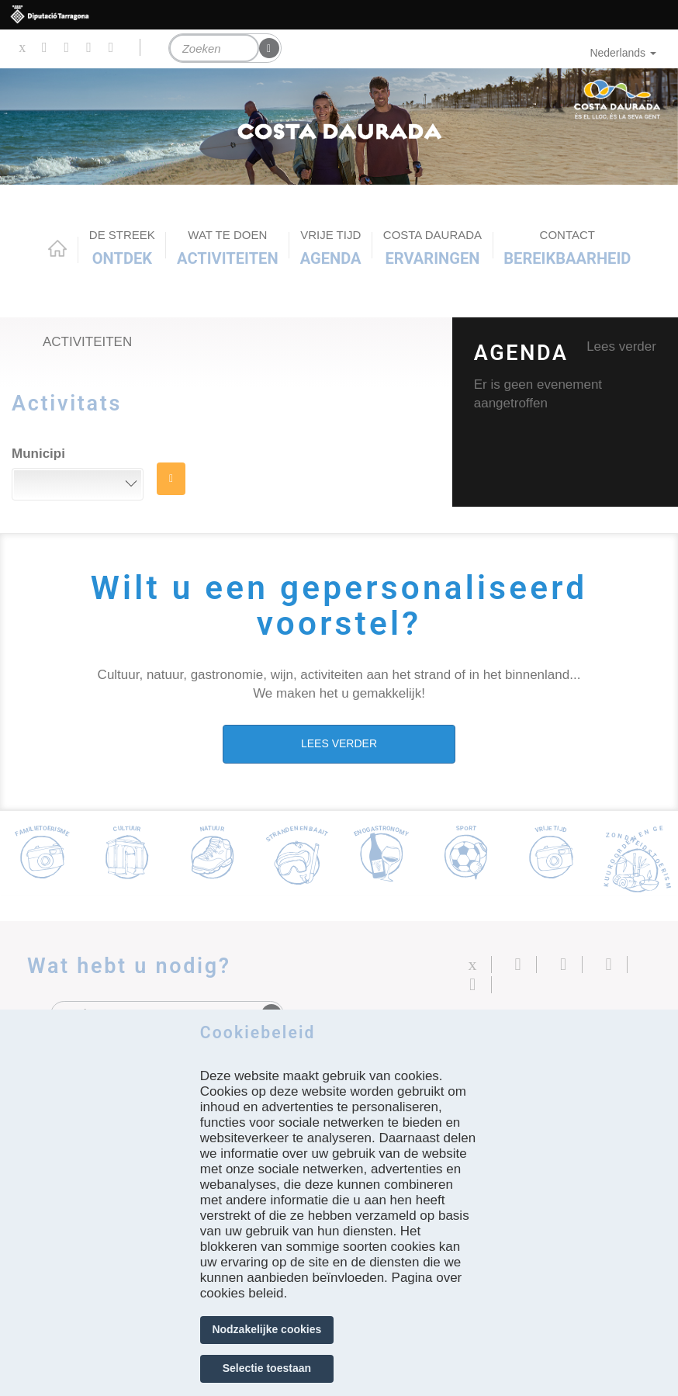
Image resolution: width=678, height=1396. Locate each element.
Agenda (330, 247)
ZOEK (171, 478)
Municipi (38, 453)
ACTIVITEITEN (227, 247)
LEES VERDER (339, 743)
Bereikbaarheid (567, 247)
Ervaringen (432, 247)
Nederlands (623, 53)
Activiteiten (87, 341)
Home (57, 248)
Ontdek (122, 247)
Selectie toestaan (267, 1368)
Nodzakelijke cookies (266, 1329)
